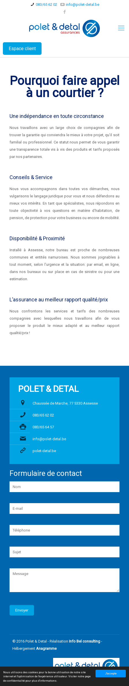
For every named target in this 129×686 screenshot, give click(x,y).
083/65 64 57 (43, 427)
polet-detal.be (44, 451)
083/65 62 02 (46, 4)
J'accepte (111, 673)
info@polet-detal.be (82, 4)
